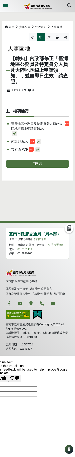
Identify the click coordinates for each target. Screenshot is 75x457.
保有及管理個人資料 (18, 293)
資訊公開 (24, 27)
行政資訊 (40, 27)
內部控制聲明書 (42, 293)
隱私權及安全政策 (17, 288)
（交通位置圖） (55, 244)
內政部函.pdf (23, 141)
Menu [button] (5, 5)
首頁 (9, 27)
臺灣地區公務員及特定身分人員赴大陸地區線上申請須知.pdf (40, 125)
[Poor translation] (14, 378)
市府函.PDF (22, 149)
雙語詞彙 (59, 293)
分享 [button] (65, 37)
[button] (69, 6)
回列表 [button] (37, 163)
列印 (57, 37)
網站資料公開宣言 (41, 288)
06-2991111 (24, 249)
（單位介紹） (40, 239)
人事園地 (56, 27)
